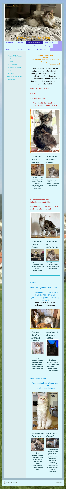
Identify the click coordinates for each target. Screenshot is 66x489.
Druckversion (8, 482)
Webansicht (59, 482)
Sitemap (15, 482)
